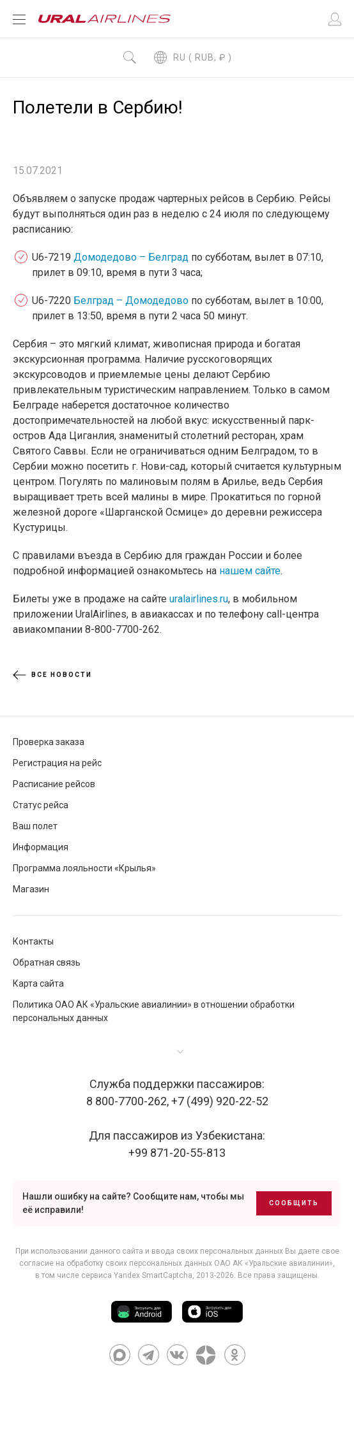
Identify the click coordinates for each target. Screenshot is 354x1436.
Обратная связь (47, 962)
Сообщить (294, 1203)
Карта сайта (38, 983)
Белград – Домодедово (131, 300)
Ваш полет (35, 826)
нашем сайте (250, 571)
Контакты (33, 941)
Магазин (31, 889)
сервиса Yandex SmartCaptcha (136, 1275)
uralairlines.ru (198, 599)
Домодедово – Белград (131, 257)
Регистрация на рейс (57, 763)
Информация (40, 847)
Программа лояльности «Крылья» (84, 868)
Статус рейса (40, 805)
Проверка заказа (48, 742)
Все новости (52, 675)
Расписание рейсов (54, 784)
